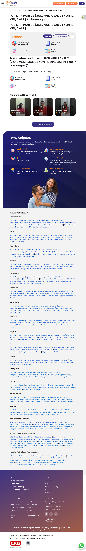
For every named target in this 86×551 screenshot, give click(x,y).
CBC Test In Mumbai (16, 411)
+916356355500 (50, 505)
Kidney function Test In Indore (31, 353)
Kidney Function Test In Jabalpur (58, 388)
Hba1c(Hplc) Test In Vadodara (28, 253)
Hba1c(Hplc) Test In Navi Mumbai (28, 400)
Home (12, 11)
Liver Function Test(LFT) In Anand (27, 267)
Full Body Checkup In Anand (27, 440)
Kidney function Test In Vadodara (65, 255)
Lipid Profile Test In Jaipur (32, 361)
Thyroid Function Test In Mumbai (51, 413)
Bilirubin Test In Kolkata (23, 326)
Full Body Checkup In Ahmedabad (21, 438)
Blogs (46, 485)
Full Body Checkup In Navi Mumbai (51, 446)
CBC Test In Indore (16, 348)
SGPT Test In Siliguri (45, 338)
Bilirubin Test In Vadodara (43, 255)
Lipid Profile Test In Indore (32, 348)
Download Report (17, 503)
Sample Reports (33, 516)
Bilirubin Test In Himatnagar (52, 311)
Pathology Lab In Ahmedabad (19, 457)
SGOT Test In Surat (21, 240)
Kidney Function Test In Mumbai (27, 413)
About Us (48, 479)
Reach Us (30, 508)
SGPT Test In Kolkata (49, 323)
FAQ (46, 490)
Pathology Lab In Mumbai (47, 465)
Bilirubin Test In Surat (36, 240)
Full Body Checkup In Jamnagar (48, 440)
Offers (47, 493)
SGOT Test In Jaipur (36, 363)
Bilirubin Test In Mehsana (26, 296)
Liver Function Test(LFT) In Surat (51, 238)
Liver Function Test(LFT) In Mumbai (47, 415)
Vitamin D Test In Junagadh (38, 378)
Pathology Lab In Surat (38, 457)
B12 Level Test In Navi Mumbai (63, 402)
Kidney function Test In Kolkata (43, 326)
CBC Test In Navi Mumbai (18, 398)
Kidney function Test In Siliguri (30, 340)
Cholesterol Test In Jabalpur (55, 386)
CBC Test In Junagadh (17, 373)
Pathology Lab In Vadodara (57, 457)
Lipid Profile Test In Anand (32, 265)
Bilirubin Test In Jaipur (52, 363)
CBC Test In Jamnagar (17, 278)
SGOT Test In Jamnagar (26, 282)
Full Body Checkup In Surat (43, 438)
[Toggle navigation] (3, 3)
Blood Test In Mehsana (40, 425)
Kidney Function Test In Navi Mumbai (53, 400)
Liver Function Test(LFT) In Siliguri (27, 338)
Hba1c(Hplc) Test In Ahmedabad (30, 223)
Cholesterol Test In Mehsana (55, 292)
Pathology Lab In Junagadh (42, 463)
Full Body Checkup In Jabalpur (28, 446)
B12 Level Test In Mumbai (25, 415)
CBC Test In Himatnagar (18, 307)
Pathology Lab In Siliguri (23, 463)
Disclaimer (13, 536)
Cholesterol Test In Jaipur (50, 361)
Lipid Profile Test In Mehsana (35, 292)
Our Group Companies (15, 517)
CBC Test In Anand (16, 265)
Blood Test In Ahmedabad (18, 423)
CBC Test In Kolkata (16, 321)
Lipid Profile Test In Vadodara (35, 251)
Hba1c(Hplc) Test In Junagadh (28, 375)
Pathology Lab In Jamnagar (29, 459)
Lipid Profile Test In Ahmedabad (38, 221)
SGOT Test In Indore (61, 351)
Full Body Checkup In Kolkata (27, 442)
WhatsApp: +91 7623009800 (54, 507)
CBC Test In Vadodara (17, 251)
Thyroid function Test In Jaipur (27, 365)
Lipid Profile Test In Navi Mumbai (39, 398)
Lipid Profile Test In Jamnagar (36, 278)
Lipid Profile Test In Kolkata (33, 321)
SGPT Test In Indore (46, 351)
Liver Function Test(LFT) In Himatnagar (55, 309)
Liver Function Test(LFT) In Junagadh (52, 375)
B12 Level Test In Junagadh (58, 378)
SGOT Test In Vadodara (26, 255)
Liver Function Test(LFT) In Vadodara (52, 253)
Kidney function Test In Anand (31, 269)
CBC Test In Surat (15, 236)
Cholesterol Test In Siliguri (50, 336)
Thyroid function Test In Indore (52, 353)
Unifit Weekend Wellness (20, 490)
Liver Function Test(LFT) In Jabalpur (34, 388)
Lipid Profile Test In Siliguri (32, 336)
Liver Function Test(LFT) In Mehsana (34, 294)
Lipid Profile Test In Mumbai (34, 411)
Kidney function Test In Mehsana (47, 296)
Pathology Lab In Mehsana (48, 459)
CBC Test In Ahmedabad (18, 221)
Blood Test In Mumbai (61, 430)
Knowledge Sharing (51, 487)
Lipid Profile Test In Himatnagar (38, 307)
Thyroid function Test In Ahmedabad (37, 228)
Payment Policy (48, 536)
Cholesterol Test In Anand (51, 265)
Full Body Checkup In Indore (47, 442)
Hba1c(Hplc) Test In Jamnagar (28, 280)
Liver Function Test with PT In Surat (26, 238)
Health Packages (17, 482)
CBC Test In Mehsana (17, 292)
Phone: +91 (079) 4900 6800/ (54, 503)
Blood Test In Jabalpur (25, 430)
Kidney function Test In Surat (54, 240)
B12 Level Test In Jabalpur (31, 390)
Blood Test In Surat (35, 423)
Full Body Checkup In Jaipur (28, 444)
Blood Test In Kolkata (57, 425)
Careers (13, 511)
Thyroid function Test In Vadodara (22, 257)
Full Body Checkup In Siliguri (48, 444)
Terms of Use (24, 536)
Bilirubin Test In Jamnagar (44, 282)
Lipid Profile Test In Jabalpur (34, 386)
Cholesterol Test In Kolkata (53, 321)
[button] (43, 72)
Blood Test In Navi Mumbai (43, 430)
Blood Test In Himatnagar (24, 427)
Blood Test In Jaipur (40, 427)
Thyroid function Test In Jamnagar (30, 284)
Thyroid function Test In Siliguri (52, 340)
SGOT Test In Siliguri (60, 338)
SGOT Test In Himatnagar (32, 311)
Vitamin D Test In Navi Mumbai (41, 402)
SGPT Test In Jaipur (21, 363)
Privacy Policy (36, 536)
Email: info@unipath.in (52, 510)
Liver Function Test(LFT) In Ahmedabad (56, 223)
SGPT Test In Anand (46, 267)
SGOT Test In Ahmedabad (33, 226)
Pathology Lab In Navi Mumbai (27, 465)
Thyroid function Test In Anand (53, 269)
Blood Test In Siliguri (55, 427)
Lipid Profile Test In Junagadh (36, 373)
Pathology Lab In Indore (24, 461)
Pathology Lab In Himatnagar (43, 461)
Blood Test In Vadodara (50, 423)
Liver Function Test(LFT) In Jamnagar (52, 280)
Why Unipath (49, 482)
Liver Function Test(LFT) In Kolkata (29, 323)
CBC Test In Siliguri (16, 336)
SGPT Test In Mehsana (55, 294)
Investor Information (31, 512)
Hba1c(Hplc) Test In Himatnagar (30, 309)
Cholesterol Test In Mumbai (54, 411)
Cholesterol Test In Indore (51, 348)
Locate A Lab (15, 505)
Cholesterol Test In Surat (49, 236)
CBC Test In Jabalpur (17, 386)
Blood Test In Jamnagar (24, 425)
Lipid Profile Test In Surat (31, 236)
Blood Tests (19, 11)
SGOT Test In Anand (61, 267)
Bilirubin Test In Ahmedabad (53, 226)
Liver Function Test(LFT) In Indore (27, 351)
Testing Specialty (17, 487)
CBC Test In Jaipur (16, 361)
